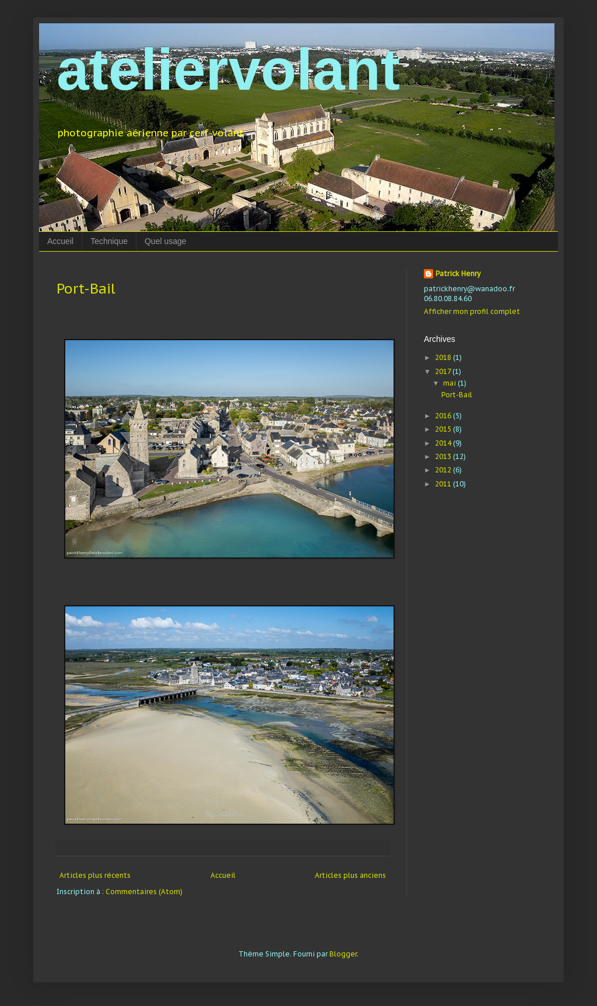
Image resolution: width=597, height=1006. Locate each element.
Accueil (60, 241)
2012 (444, 469)
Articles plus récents (95, 875)
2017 (443, 371)
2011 (444, 483)
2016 (444, 415)
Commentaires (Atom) (144, 891)
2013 (444, 456)
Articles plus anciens (350, 875)
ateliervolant (228, 69)
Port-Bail (86, 289)
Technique (109, 241)
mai (450, 383)
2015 (444, 429)
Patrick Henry (458, 273)
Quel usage (166, 241)
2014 (444, 443)
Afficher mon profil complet (472, 311)
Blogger (343, 953)
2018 (444, 357)
